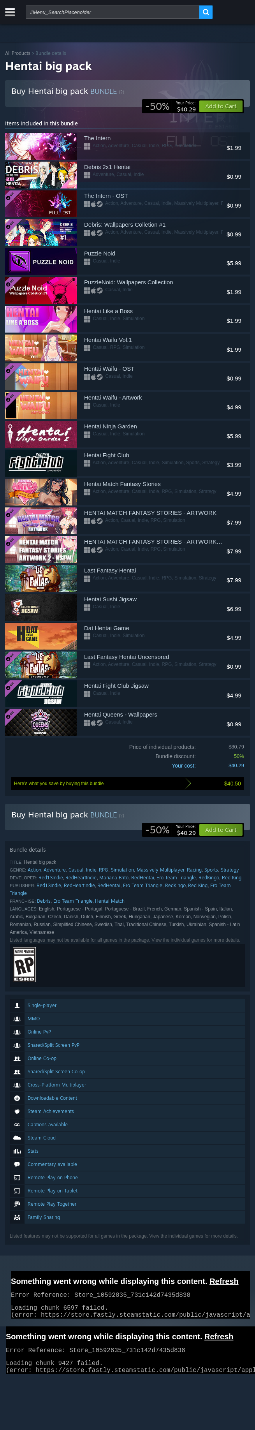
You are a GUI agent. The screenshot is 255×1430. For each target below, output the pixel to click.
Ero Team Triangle (176, 878)
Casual (76, 870)
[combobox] (112, 12)
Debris (44, 901)
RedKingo (209, 878)
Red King (231, 878)
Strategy (230, 870)
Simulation (122, 870)
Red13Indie (51, 878)
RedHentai (142, 878)
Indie (91, 870)
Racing (194, 870)
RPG (103, 870)
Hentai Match (110, 901)
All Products (17, 53)
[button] (221, 830)
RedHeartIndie (81, 878)
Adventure (55, 870)
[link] (170, 106)
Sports (211, 870)
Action (34, 870)
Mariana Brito (113, 878)
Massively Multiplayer (161, 870)
